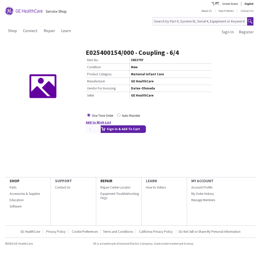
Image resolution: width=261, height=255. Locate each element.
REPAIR (106, 180)
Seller (90, 95)
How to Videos (156, 187)
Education (17, 200)
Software (15, 206)
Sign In (228, 31)
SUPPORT (63, 180)
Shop (12, 30)
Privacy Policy (56, 231)
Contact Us (247, 11)
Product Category (99, 74)
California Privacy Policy (156, 231)
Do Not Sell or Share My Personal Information (210, 231)
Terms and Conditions (118, 231)
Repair (49, 30)
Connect (30, 30)
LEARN (151, 180)
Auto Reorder (131, 115)
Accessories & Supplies (25, 194)
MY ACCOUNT (202, 180)
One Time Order (102, 115)
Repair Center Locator (115, 187)
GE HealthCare (30, 231)
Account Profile (201, 187)
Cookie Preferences (85, 231)
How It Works (226, 11)
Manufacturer (96, 81)
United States (230, 4)
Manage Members (203, 200)
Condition (94, 67)
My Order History (202, 194)
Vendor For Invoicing (101, 88)
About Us (206, 11)
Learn (66, 30)
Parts (13, 187)
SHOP (14, 180)
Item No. (93, 60)
